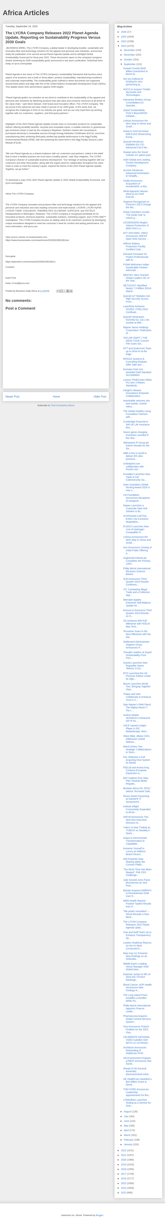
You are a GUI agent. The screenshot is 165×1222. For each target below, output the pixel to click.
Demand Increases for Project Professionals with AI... (135, 257)
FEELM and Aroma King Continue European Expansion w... (136, 770)
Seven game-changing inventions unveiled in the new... (136, 435)
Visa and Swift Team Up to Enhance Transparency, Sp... (137, 935)
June (127, 1121)
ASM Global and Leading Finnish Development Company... (136, 162)
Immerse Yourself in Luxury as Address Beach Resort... (134, 851)
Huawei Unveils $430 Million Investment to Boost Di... (135, 71)
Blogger (99, 1215)
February (129, 1139)
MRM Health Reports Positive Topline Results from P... (137, 903)
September (130, 64)
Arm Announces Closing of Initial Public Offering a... (137, 550)
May (126, 1125)
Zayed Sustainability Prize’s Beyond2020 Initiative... (135, 113)
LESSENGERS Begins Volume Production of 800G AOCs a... (136, 225)
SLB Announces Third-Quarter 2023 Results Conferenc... (136, 582)
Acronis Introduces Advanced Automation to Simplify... (136, 173)
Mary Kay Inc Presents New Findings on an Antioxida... (135, 956)
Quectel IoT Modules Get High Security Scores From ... (136, 299)
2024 (124, 41)
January (128, 1144)
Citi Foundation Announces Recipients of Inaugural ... (136, 498)
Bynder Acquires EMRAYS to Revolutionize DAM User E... (137, 893)
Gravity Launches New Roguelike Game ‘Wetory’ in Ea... (135, 665)
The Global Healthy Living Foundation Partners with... (137, 414)
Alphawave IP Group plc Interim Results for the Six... (136, 445)
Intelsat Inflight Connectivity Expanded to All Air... (136, 809)
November (129, 54)
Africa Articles (26, 13)
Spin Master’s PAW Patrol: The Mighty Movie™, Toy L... (137, 707)
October (128, 59)
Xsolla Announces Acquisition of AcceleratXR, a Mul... (135, 183)
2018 (124, 1169)
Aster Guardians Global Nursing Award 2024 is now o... (136, 487)
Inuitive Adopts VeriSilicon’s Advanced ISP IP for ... (136, 718)
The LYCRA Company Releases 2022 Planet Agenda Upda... (136, 924)
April (126, 1130)
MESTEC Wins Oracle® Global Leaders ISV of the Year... (136, 278)
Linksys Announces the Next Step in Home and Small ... (137, 123)
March (127, 1135)
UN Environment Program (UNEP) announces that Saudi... (137, 1061)
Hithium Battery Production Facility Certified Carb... (134, 246)
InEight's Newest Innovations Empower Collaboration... (136, 393)
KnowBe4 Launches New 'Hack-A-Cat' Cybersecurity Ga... (136, 477)
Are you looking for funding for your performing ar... (133, 81)
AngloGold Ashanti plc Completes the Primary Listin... (136, 561)
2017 (124, 1173)
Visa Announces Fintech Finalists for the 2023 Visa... (136, 1029)
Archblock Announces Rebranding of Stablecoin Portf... (134, 1050)
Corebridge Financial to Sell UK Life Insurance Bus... (136, 424)
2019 (124, 1164)
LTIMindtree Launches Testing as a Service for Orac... (137, 1102)
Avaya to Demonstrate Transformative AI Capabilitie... (135, 841)
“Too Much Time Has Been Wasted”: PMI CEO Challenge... (137, 872)
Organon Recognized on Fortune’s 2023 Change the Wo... (137, 204)
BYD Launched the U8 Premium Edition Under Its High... (137, 676)
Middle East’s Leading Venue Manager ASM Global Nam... (135, 966)
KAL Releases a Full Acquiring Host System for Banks (136, 760)
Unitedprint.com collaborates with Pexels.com (133, 466)
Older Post (100, 396)
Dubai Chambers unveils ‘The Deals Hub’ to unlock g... (136, 215)
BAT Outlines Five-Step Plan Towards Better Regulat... (135, 781)
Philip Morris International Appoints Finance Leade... (136, 1008)
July (126, 1116)
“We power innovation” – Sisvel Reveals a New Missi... (136, 914)
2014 (124, 1188)
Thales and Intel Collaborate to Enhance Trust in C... (137, 697)
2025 (124, 36)
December (129, 50)
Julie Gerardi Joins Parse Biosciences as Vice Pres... (136, 883)
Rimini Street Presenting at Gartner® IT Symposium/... (136, 799)
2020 (124, 1159)
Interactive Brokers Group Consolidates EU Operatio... (137, 102)
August (128, 1111)
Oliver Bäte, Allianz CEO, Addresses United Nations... (136, 739)
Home (56, 396)
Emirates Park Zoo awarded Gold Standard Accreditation (137, 372)
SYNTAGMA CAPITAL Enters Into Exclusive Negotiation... (135, 519)
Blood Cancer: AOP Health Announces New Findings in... (137, 987)
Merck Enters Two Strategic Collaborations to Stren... (137, 749)
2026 (124, 31)
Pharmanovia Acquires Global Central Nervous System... (137, 1019)
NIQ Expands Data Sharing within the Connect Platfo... (134, 862)
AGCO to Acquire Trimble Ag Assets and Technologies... (136, 92)
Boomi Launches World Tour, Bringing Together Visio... (137, 686)
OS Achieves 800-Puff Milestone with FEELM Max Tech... (136, 623)
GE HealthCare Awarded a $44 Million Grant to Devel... (137, 1082)
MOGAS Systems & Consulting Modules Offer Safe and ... (135, 361)
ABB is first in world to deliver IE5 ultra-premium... (135, 456)
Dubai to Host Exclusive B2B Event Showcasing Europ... (137, 134)
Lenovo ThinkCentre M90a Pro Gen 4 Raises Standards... (137, 382)
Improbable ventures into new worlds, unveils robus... (136, 403)
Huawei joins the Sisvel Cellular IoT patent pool (137, 153)
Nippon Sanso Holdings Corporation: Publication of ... (137, 330)
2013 (124, 1192)
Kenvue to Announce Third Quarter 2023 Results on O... (137, 613)
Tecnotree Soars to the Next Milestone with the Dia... (137, 634)
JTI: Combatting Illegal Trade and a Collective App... (136, 592)
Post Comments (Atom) (62, 405)
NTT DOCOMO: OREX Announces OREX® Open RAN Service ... (136, 236)
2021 (124, 1155)
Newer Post (12, 396)
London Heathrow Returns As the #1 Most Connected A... (137, 945)
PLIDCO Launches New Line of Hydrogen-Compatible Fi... (136, 529)
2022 (124, 1150)
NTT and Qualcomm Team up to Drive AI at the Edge (137, 351)
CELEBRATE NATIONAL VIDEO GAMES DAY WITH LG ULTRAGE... (136, 1040)
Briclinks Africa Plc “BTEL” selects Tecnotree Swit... (137, 790)
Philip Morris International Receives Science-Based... (136, 571)
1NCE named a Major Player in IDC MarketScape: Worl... (135, 728)
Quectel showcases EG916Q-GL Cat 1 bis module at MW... (136, 319)
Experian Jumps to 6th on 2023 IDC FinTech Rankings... (137, 977)
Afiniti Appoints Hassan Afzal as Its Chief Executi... (135, 194)
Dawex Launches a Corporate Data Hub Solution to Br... (135, 508)
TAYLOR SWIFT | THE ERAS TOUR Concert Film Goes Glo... (136, 340)
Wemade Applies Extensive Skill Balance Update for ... (137, 602)
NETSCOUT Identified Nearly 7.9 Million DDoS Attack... (137, 288)
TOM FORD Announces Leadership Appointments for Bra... (136, 1092)
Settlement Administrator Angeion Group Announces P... (136, 644)
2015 (124, 1183)
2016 (124, 1178)
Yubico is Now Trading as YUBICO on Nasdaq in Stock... (136, 830)
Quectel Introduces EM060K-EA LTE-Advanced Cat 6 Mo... (136, 144)
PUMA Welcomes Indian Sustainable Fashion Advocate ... (136, 267)
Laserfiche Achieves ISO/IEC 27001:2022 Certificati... (135, 309)
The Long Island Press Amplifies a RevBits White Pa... (135, 998)
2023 (124, 46)
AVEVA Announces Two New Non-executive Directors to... (135, 820)
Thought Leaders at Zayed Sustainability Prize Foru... (137, 655)
